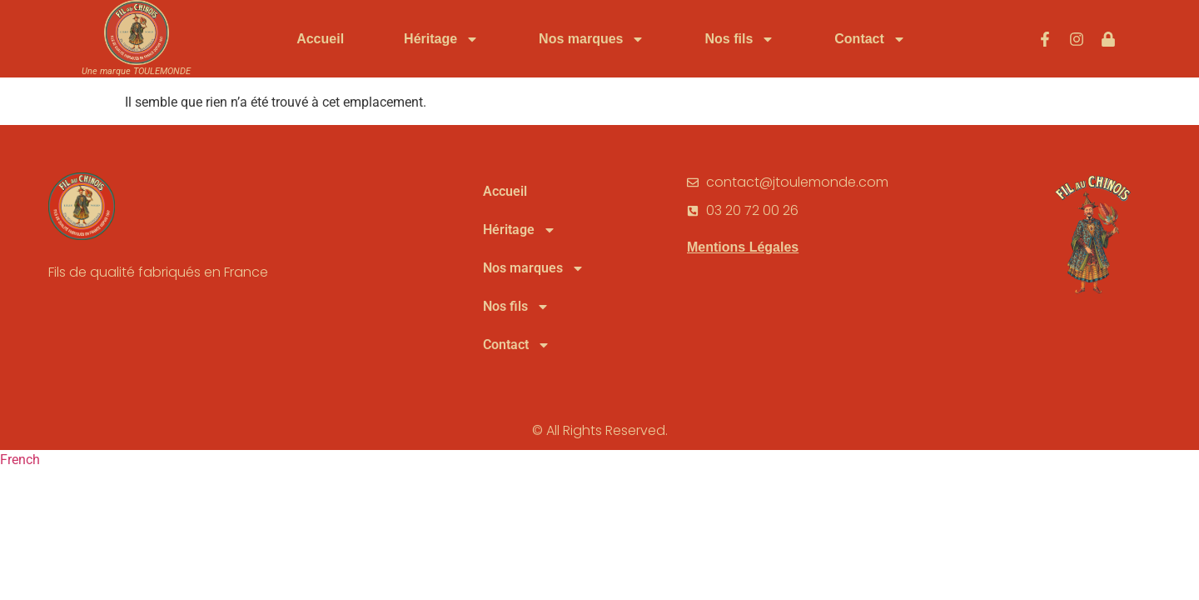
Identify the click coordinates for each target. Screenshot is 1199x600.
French (20, 504)
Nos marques (591, 39)
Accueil (320, 39)
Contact (870, 39)
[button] (599, 505)
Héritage (441, 39)
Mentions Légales (743, 292)
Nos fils (739, 39)
